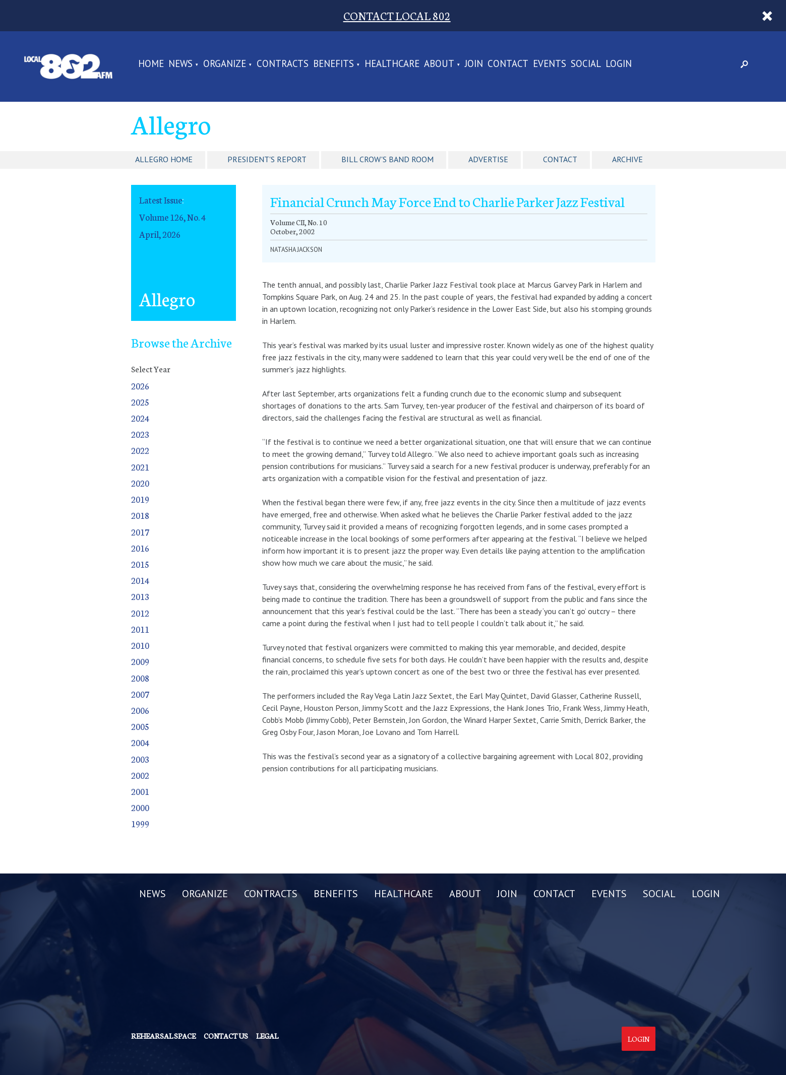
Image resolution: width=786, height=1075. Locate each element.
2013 (140, 596)
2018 (140, 515)
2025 (140, 401)
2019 (140, 499)
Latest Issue (160, 199)
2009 (140, 661)
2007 (140, 694)
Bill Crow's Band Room (387, 159)
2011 (140, 629)
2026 (140, 385)
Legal (267, 1036)
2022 (140, 450)
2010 (140, 645)
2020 (140, 483)
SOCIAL (586, 64)
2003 (140, 759)
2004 (140, 742)
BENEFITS (333, 64)
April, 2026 (159, 234)
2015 (140, 564)
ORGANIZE (224, 64)
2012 (140, 613)
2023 (140, 434)
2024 (140, 418)
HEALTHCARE (392, 64)
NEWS (180, 64)
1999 (140, 823)
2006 (140, 710)
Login (638, 1039)
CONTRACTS (283, 64)
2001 (140, 791)
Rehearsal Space (163, 1036)
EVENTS (549, 64)
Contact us (226, 1036)
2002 (140, 775)
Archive (627, 159)
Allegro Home (164, 159)
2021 (140, 466)
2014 (140, 580)
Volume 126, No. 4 (172, 217)
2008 (140, 677)
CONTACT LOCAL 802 (397, 15)
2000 (140, 807)
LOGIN (619, 64)
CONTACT (508, 64)
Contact (560, 159)
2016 (140, 548)
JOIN (474, 64)
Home (151, 64)
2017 (140, 531)
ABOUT (439, 64)
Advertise (488, 159)
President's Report (267, 159)
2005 (140, 726)
